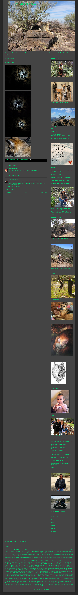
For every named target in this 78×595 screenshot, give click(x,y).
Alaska (12, 551)
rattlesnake (28, 578)
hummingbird (42, 565)
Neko (72, 574)
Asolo (46, 551)
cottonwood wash (45, 557)
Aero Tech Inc (52, 549)
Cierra (21, 557)
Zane (44, 586)
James (20, 566)
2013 (10, 549)
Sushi (59, 581)
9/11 (38, 549)
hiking (10, 565)
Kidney (51, 568)
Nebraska (68, 574)
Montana (7, 572)
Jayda (25, 566)
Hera (6, 565)
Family (23, 560)
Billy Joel (71, 551)
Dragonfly (46, 559)
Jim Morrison (43, 566)
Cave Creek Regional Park (51, 555)
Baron (58, 551)
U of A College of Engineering (56, 583)
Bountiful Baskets (50, 553)
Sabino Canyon (51, 578)
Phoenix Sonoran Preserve (20, 577)
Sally (12, 579)
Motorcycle (30, 572)
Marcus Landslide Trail (57, 569)
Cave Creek (42, 555)
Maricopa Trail (65, 569)
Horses (31, 565)
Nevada (6, 575)
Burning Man (30, 554)
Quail (12, 578)
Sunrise (42, 581)
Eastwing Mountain (61, 559)
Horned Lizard (26, 565)
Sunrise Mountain (49, 581)
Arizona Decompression (40, 551)
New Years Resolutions (23, 575)
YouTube (53, 528)
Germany (65, 560)
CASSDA (25, 555)
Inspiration (58, 565)
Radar (20, 578)
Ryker (46, 578)
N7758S (50, 574)
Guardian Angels (63, 562)
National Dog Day (62, 574)
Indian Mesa (48, 565)
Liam (6, 569)
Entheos (7, 560)
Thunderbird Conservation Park (30, 583)
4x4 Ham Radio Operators (32, 549)
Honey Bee (20, 565)
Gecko (57, 560)
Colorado (35, 557)
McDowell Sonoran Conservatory (16, 571)
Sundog (38, 581)
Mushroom (56, 572)
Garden (50, 560)
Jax (23, 566)
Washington (26, 584)
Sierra (58, 579)
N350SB (42, 574)
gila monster (70, 560)
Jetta (39, 566)
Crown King (55, 557)
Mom (71, 571)
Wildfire (67, 584)
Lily (8, 569)
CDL (57, 555)
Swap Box (62, 581)
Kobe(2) (57, 568)
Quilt (14, 578)
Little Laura (11, 569)
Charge (68, 555)
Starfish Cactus (30, 581)
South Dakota (19, 581)
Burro (34, 554)
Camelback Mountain (63, 554)
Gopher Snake (23, 562)
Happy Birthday (32, 563)
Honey (16, 565)
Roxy (41, 578)
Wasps (30, 584)
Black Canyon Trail (19, 552)
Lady (63, 568)
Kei (43, 568)
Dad (59, 557)
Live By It (16, 569)
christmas (16, 557)
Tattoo (71, 581)
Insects (53, 565)
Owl (53, 575)
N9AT (57, 574)
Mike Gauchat (45, 571)
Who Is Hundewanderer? (57, 514)
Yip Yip (39, 585)
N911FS (54, 574)
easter (54, 559)
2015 (12, 549)
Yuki (42, 586)
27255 (16, 549)
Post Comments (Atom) (17, 195)
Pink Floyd (29, 577)
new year (17, 575)
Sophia (71, 580)
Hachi (10, 563)
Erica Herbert (11, 168)
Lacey (61, 568)
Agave (57, 549)
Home (26, 192)
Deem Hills (28, 559)
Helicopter (59, 563)
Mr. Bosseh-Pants (44, 572)
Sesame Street (53, 579)
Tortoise (44, 582)
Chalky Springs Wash (62, 555)
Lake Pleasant (68, 568)
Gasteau (54, 560)
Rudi (44, 578)
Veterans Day (21, 584)
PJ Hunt (45, 577)
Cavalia (38, 555)
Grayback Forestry (55, 562)
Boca (41, 553)
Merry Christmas (38, 571)
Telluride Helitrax (9, 583)
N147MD (23, 574)
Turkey (48, 582)
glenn (10, 562)
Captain (12, 555)
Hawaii (54, 563)
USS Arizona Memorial (68, 582)
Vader (8, 584)
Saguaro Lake (60, 578)
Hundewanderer (12, 179)
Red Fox (33, 578)
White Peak (62, 584)
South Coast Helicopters (10, 581)
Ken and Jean (47, 568)
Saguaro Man (66, 578)
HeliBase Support (55, 520)
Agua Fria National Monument (65, 549)
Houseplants (36, 565)
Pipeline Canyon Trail (37, 577)
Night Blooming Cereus (35, 575)
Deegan (23, 559)
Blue (28, 553)
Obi (41, 575)
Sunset (56, 581)
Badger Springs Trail (52, 551)
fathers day (28, 560)
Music (60, 572)
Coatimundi (29, 557)
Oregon (50, 575)
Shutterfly (53, 531)
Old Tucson (46, 575)
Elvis (67, 559)
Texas (16, 582)
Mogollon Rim (61, 571)
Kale (25, 568)
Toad (38, 583)
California (56, 554)
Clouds (10, 161)
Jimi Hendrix (49, 566)
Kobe (54, 568)
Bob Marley (36, 553)
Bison (14, 552)
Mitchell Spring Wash (53, 571)
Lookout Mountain (26, 569)
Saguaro (56, 578)
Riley (38, 578)
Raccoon (17, 578)
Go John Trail (17, 562)
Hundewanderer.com (23, 4)
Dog (13, 161)
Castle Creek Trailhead (31, 555)
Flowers (33, 560)
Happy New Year (40, 563)
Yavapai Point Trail (34, 585)
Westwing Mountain (37, 584)
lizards (20, 569)
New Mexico (11, 575)
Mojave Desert (67, 571)
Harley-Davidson (48, 563)
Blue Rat (31, 552)
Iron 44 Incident (65, 565)
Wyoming (22, 585)
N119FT (16, 574)
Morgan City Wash (16, 572)
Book (44, 553)
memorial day (31, 571)
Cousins (50, 557)
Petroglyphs (64, 575)
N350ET (38, 574)
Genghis (61, 560)
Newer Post (8, 192)
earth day (51, 559)
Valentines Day (14, 584)
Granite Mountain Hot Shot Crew (33, 562)
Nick (29, 575)
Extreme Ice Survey (18, 560)
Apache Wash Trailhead (22, 551)
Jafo (9, 566)
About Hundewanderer (44, 549)
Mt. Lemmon (50, 572)
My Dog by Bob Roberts (10, 574)
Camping (9, 555)
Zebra (47, 585)
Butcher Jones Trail (44, 554)
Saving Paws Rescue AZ (19, 580)
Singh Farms (62, 580)
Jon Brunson (64, 566)
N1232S (19, 574)
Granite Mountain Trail (45, 562)
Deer (32, 559)
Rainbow (24, 578)
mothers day (24, 572)
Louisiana (32, 569)
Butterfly (51, 554)
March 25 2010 (48, 569)
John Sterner (59, 566)
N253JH (31, 574)
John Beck (54, 566)
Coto (39, 557)
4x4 (26, 549)
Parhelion (59, 575)
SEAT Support (47, 579)
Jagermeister (14, 566)
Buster (38, 554)
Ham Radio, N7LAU (55, 517)
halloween (14, 563)
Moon (10, 572)
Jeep (28, 566)
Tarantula (67, 581)
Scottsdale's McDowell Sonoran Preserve (34, 580)
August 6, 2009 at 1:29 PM (14, 175)
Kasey (28, 568)
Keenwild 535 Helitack (37, 568)
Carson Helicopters (18, 555)
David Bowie (62, 557)
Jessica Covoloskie (33, 566)
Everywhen (11, 560)
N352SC (46, 574)
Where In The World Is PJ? (48, 584)
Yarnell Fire (27, 585)
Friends (46, 560)
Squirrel (25, 581)
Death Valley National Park (15, 559)
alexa (16, 551)
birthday (10, 553)
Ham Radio (19, 563)
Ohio (43, 575)
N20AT (27, 574)
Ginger (7, 562)
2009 (6, 549)
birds (6, 553)
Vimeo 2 (53, 525)
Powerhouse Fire (62, 577)
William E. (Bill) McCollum (15, 585)
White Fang (57, 584)
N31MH (34, 574)
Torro (41, 583)
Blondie (25, 553)
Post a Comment (11, 189)
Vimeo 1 (52, 522)
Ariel (29, 551)
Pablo (56, 575)
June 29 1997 (21, 568)
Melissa (25, 571)
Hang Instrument (25, 563)
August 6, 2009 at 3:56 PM (15, 186)
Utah (6, 584)
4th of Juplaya (22, 549)
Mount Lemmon (37, 572)
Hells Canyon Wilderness (68, 563)
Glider (13, 562)
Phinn (68, 575)
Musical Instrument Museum (67, 572)
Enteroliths (70, 559)
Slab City (68, 579)
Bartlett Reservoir (64, 551)
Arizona (33, 551)
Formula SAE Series (40, 560)
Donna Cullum (40, 559)
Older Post (44, 192)
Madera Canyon (39, 569)
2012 (8, 549)
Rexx (36, 578)
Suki (35, 581)
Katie (31, 568)
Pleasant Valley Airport (53, 577)
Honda (13, 565)
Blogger (46, 589)
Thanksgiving (19, 583)
